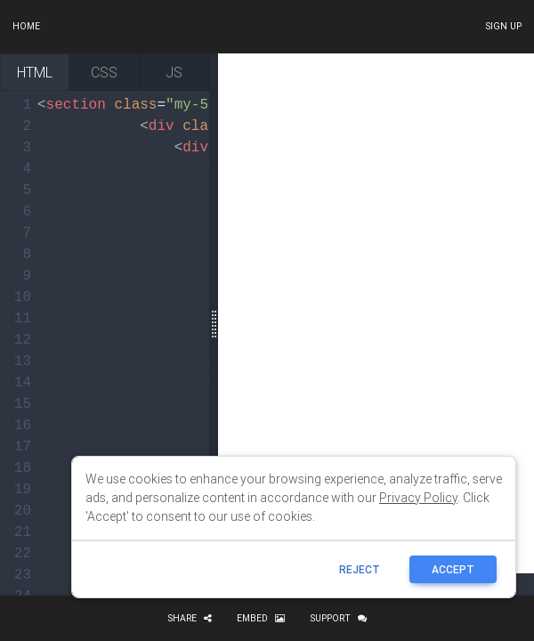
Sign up (503, 26)
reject (359, 569)
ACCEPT (453, 569)
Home (26, 26)
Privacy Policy (418, 498)
